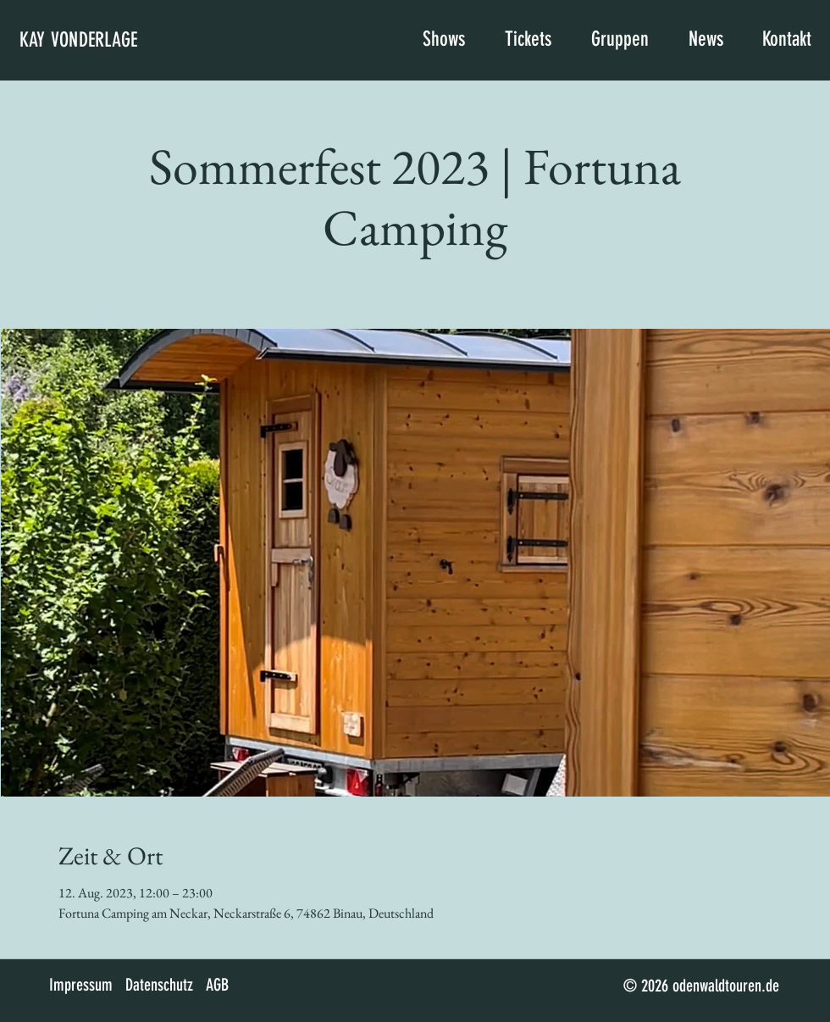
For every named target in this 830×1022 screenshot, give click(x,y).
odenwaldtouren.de (725, 985)
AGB (217, 985)
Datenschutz (159, 985)
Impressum (81, 985)
